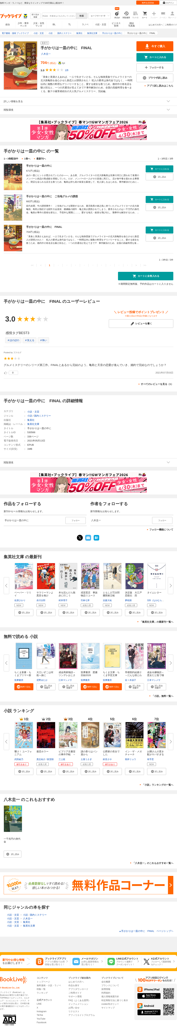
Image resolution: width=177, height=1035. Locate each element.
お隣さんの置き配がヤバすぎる (155, 753)
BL (54, 24)
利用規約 (105, 993)
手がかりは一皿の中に (39, 165)
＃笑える (29, 340)
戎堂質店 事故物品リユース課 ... (89, 595)
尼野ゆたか (42, 680)
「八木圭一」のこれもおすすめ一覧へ (153, 863)
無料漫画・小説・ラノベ (49, 985)
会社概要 (105, 981)
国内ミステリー (42, 415)
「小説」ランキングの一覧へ (157, 784)
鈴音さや (107, 759)
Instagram (41, 1011)
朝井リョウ (130, 759)
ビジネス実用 (116, 24)
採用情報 (105, 989)
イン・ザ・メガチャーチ (133, 753)
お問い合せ (73, 1007)
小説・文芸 (100, 24)
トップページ (43, 981)
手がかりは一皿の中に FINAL (44, 226)
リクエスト (73, 1011)
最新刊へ (41, 158)
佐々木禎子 (130, 680)
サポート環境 (75, 996)
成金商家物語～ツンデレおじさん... (67, 675)
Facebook (41, 1022)
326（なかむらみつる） (159, 600)
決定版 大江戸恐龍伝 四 (133, 594)
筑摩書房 (18, 680)
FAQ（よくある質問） (79, 1000)
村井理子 (63, 600)
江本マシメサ (65, 680)
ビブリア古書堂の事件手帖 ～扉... (67, 754)
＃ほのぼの (13, 340)
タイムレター (154, 592)
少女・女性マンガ (38, 24)
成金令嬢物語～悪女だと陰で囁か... (155, 675)
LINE (39, 1004)
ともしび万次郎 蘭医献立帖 (112, 594)
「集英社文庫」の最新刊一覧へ (156, 621)
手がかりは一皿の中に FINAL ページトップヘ (146, 931)
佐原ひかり (19, 600)
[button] (23, 612)
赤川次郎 (41, 600)
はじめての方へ (156, 25)
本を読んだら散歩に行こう (67, 594)
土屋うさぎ (86, 759)
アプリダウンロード (78, 989)
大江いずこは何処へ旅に (45, 674)
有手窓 (150, 759)
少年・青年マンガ (23, 24)
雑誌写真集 (131, 24)
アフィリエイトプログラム (81, 1015)
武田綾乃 (18, 759)
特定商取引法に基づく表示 (114, 1000)
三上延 (62, 759)
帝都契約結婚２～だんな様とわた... (133, 675)
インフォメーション (78, 1004)
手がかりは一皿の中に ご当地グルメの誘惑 (52, 196)
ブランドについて (110, 985)
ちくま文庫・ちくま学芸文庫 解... (111, 675)
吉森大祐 (107, 600)
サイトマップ (108, 1007)
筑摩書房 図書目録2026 (89, 674)
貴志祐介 (41, 759)
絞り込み (35, 15)
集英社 (30, 420)
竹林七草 (85, 600)
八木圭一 (46, 53)
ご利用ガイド (171, 25)
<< (32, 265)
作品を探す (73, 985)
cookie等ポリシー (110, 1004)
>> (144, 265)
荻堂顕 (50, 759)
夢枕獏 (128, 600)
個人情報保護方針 (110, 996)
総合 (8, 24)
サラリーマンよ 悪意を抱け (46, 594)
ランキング (42, 993)
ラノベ (85, 24)
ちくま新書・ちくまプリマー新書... (22, 675)
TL (69, 24)
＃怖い (43, 340)
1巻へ (27, 158)
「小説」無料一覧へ (162, 696)
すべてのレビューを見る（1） (157, 384)
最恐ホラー (42, 751)
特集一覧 (41, 989)
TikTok (40, 1015)
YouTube (41, 1019)
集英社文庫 (33, 424)
